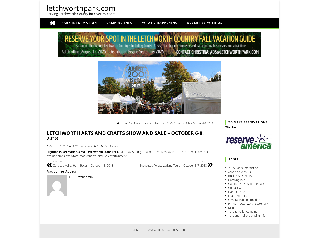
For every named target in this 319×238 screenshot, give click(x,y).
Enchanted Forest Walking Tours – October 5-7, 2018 (170, 163)
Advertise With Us (204, 23)
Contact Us (235, 188)
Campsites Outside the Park (246, 184)
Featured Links (237, 196)
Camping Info (121, 23)
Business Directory (240, 176)
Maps (231, 208)
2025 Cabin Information (243, 168)
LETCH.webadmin (82, 146)
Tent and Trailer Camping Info (246, 215)
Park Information (80, 23)
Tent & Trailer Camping (242, 211)
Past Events (111, 146)
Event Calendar (237, 192)
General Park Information (244, 200)
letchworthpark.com (81, 8)
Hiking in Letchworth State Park (248, 204)
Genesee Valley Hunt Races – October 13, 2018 (90, 163)
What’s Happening (161, 23)
